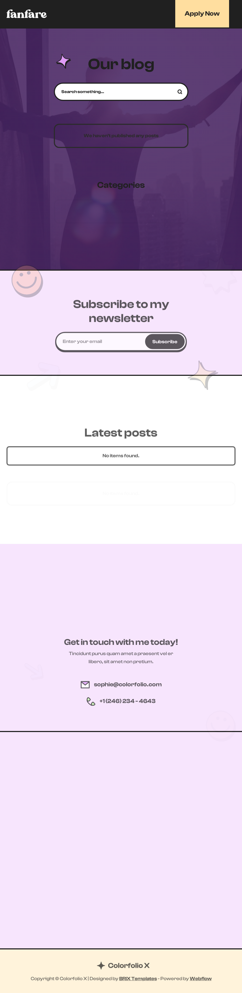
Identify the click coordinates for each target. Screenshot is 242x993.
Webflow (201, 979)
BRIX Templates (138, 979)
